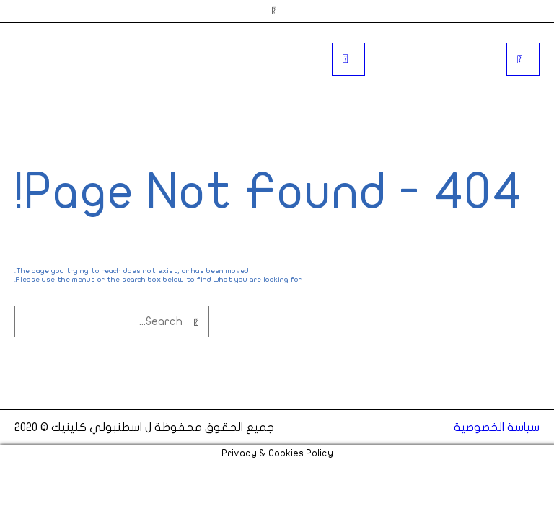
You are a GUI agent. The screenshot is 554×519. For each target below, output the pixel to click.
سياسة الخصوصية (497, 427)
